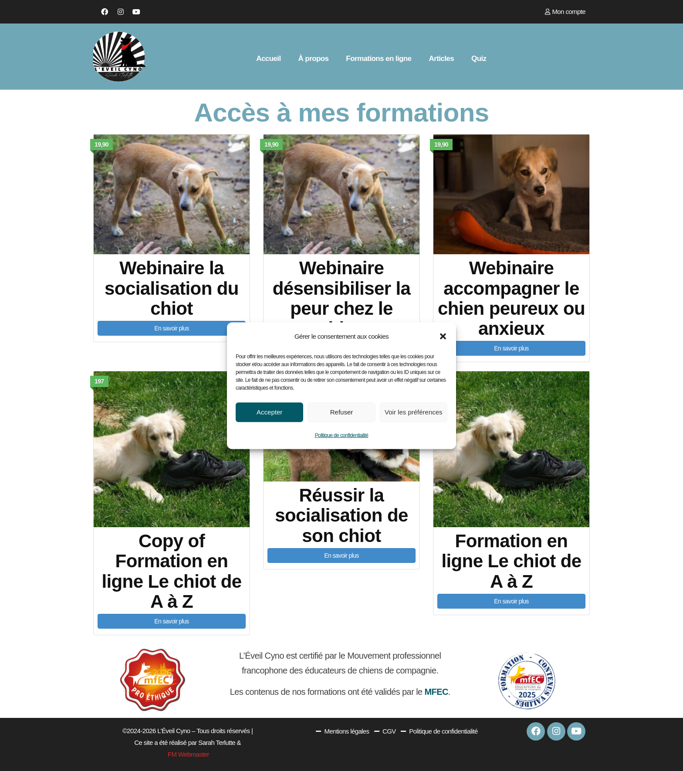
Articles (441, 58)
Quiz (478, 58)
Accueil (268, 58)
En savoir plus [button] (171, 328)
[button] (443, 336)
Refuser (341, 412)
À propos (313, 58)
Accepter (269, 412)
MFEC (436, 692)
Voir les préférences (414, 412)
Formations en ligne (378, 58)
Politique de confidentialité (342, 435)
